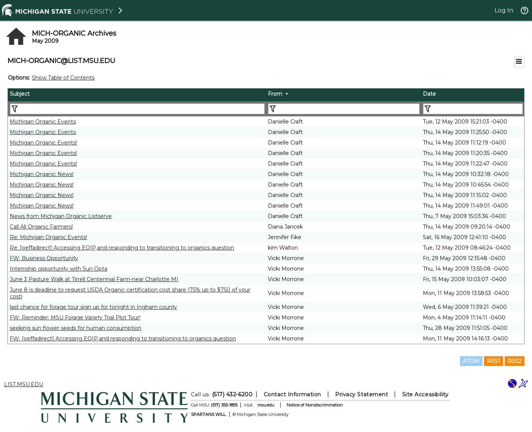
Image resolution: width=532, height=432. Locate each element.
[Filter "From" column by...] (343, 109)
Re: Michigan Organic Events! (48, 237)
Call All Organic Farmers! (41, 226)
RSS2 (514, 361)
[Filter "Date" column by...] (473, 109)
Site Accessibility (425, 394)
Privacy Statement (361, 394)
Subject (20, 93)
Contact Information (292, 394)
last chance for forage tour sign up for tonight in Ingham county (93, 307)
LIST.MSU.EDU (23, 384)
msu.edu (265, 405)
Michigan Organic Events (43, 121)
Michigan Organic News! (42, 174)
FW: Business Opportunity (44, 258)
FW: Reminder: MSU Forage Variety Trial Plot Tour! (75, 317)
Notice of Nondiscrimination (315, 405)
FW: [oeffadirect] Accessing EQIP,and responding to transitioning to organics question (123, 338)
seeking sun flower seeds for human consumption (75, 328)
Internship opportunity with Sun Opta (58, 268)
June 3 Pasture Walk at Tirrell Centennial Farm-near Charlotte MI (94, 279)
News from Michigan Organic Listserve (61, 216)
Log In (503, 10)
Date (429, 93)
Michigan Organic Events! (43, 142)
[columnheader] (137, 95)
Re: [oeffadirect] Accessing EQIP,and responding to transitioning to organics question (122, 247)
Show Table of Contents (63, 77)
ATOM (471, 361)
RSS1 (493, 361)
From (275, 93)
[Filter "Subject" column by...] (137, 109)
